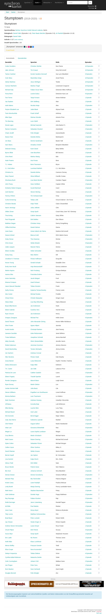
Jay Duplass (9, 101)
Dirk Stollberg (35, 101)
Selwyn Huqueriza (11, 553)
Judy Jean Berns (10, 420)
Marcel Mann (35, 380)
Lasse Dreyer (35, 526)
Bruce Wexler (9, 467)
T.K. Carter (8, 369)
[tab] (53, 48)
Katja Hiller (34, 365)
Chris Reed (8, 156)
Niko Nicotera (9, 357)
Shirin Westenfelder (37, 341)
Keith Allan (8, 541)
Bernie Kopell (9, 455)
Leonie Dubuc (35, 94)
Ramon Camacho (10, 129)
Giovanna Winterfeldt (37, 427)
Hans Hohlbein (35, 184)
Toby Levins (9, 514)
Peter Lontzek (35, 518)
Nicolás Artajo (35, 105)
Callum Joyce (9, 447)
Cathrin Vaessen (36, 215)
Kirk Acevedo (9, 416)
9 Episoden (88, 74)
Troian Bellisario (10, 337)
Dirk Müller (34, 463)
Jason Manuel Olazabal (12, 286)
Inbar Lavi (8, 427)
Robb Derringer (10, 502)
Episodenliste (22, 58)
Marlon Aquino (9, 270)
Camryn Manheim (11, 86)
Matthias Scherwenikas (38, 514)
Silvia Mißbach (35, 176)
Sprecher (34, 62)
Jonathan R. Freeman (12, 259)
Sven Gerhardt (35, 569)
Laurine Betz (35, 408)
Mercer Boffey (9, 545)
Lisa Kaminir (9, 459)
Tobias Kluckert (35, 286)
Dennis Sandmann (36, 141)
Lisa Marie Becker (36, 180)
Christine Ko (9, 172)
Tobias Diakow (35, 553)
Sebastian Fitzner (36, 443)
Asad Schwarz (35, 282)
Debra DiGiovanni (11, 365)
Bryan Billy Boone (11, 306)
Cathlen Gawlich (36, 372)
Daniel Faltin (17, 33)
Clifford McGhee (10, 227)
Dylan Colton (9, 443)
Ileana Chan (9, 137)
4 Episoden (88, 196)
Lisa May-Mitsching (37, 302)
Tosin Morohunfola (11, 113)
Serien (13, 12)
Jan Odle (33, 369)
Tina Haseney (35, 239)
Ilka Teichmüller (35, 479)
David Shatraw (10, 451)
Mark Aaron (9, 490)
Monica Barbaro (10, 396)
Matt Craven (9, 439)
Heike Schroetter (36, 251)
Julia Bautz (34, 388)
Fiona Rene (9, 94)
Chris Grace (9, 243)
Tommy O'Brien (10, 196)
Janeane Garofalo (11, 333)
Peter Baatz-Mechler (38, 33)
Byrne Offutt (9, 152)
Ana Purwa (34, 160)
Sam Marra (8, 145)
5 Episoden (88, 317)
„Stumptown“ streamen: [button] (20, 47)
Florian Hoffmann (36, 259)
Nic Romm (34, 537)
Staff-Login (99, 613)
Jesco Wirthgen (35, 82)
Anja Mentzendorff (36, 266)
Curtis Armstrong (10, 200)
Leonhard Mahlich (36, 168)
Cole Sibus (8, 78)
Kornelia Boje (35, 404)
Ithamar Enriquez (10, 282)
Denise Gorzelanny (37, 475)
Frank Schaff (35, 113)
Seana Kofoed (9, 235)
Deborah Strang (10, 149)
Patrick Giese (35, 467)
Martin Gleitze (35, 384)
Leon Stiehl (34, 121)
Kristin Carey (9, 482)
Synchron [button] (28, 2)
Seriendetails (10, 58)
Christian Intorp (35, 223)
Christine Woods (10, 204)
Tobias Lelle (34, 200)
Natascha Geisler (36, 557)
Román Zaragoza (10, 380)
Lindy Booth (9, 486)
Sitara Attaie (9, 302)
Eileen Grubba (9, 251)
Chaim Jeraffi (9, 133)
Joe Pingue (8, 565)
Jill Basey (8, 404)
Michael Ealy (9, 90)
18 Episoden (89, 66)
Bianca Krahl (35, 235)
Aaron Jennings (10, 207)
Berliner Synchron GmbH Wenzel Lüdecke (29, 30)
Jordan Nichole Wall (11, 388)
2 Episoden (88, 105)
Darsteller (8, 62)
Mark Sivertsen (10, 400)
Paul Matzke (35, 506)
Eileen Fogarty (9, 376)
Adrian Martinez (10, 82)
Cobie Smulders (10, 66)
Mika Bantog (9, 408)
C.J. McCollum (10, 168)
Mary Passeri (9, 176)
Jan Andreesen (35, 306)
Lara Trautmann (36, 396)
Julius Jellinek (35, 207)
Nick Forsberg (35, 270)
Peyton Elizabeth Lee (12, 109)
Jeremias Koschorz (37, 345)
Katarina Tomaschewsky (38, 290)
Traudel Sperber (36, 376)
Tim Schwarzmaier (36, 196)
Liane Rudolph (35, 482)
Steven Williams (10, 392)
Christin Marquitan (36, 298)
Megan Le (8, 431)
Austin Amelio (9, 329)
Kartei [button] (37, 2)
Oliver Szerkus (35, 447)
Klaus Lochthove (36, 541)
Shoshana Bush (10, 180)
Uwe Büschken (35, 152)
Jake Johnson (9, 70)
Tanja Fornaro (35, 97)
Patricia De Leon (10, 372)
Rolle (57, 62)
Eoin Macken (9, 569)
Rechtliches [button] (59, 2)
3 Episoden (88, 243)
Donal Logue (9, 125)
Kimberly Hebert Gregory (13, 188)
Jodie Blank (34, 109)
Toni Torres (8, 97)
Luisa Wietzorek (36, 361)
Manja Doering (35, 486)
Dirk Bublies (34, 219)
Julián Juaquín (9, 247)
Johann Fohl (35, 561)
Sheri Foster (9, 325)
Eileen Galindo (10, 310)
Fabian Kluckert (36, 498)
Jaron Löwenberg (36, 502)
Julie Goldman (9, 494)
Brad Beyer (8, 518)
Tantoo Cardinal (10, 74)
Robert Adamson (10, 345)
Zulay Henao (9, 239)
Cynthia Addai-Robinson (13, 557)
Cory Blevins (9, 435)
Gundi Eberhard (36, 188)
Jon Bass (8, 141)
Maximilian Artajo (36, 78)
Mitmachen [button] (47, 2)
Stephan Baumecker (37, 490)
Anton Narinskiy (10, 278)
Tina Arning (8, 215)
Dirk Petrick (34, 530)
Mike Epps (8, 117)
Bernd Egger (35, 416)
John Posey (9, 184)
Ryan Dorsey (9, 384)
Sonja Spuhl (34, 211)
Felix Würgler (35, 133)
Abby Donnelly (9, 341)
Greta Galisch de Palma (38, 231)
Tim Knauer (34, 70)
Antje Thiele (34, 204)
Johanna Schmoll (36, 471)
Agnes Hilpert (35, 325)
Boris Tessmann (36, 164)
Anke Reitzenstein (36, 333)
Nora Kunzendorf (36, 549)
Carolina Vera (35, 310)
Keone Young (9, 262)
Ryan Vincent (9, 314)
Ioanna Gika (9, 274)
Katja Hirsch (34, 459)
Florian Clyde (35, 357)
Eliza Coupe (9, 549)
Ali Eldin (7, 506)
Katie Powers (9, 160)
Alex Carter (8, 294)
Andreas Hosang (36, 400)
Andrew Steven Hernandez (13, 526)
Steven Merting (35, 192)
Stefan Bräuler (35, 243)
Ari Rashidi (59, 33)
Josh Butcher (9, 192)
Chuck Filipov (9, 530)
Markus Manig (35, 156)
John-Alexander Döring (38, 321)
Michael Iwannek (36, 125)
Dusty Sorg (8, 255)
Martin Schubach (36, 435)
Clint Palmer (9, 424)
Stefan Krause (35, 451)
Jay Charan (9, 522)
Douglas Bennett (10, 573)
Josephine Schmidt (37, 337)
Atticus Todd (9, 463)
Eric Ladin (8, 537)
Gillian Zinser (9, 211)
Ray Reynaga (9, 498)
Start (7, 12)
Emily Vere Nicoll (10, 266)
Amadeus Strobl (36, 145)
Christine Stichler (36, 66)
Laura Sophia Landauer (38, 431)
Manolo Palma (35, 247)
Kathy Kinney (9, 290)
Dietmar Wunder (36, 117)
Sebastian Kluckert (37, 129)
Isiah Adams (9, 105)
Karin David (34, 149)
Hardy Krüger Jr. (36, 522)
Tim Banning (9, 121)
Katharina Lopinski (36, 420)
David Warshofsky (11, 349)
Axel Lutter (34, 412)
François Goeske (36, 545)
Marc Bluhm (34, 255)
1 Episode (88, 97)
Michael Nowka (35, 294)
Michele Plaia (9, 479)
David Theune (9, 321)
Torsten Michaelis (36, 349)
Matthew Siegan (10, 223)
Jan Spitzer (34, 455)
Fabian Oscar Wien (37, 90)
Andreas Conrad (36, 353)
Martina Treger (35, 86)
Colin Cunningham (11, 561)
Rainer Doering (35, 439)
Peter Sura (34, 565)
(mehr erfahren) (18, 39)
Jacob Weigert (35, 278)
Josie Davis (9, 231)
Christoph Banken (36, 329)
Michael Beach (10, 412)
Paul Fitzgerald (10, 219)
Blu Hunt (8, 471)
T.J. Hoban (8, 164)
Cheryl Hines (9, 298)
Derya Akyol (34, 510)
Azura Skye (9, 534)
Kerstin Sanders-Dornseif (39, 74)
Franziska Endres (36, 274)
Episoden (88, 62)
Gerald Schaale (36, 262)
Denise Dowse (9, 475)
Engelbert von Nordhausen (39, 392)
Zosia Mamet (9, 361)
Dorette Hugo (35, 494)
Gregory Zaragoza (11, 317)
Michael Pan (35, 317)
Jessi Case (8, 510)
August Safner (35, 424)
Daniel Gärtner (35, 227)
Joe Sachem (9, 353)
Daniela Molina (35, 137)
